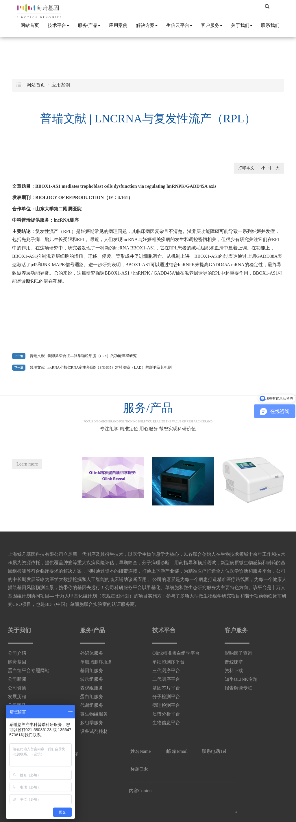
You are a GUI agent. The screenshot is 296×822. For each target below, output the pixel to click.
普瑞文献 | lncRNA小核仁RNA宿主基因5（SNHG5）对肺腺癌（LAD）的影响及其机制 (101, 367)
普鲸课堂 (234, 661)
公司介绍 (17, 653)
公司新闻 (17, 679)
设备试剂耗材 (94, 731)
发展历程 (17, 696)
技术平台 (58, 25)
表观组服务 (91, 687)
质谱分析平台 (166, 713)
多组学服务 (91, 722)
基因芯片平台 (166, 687)
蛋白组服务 (91, 696)
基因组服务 (91, 670)
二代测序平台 (166, 679)
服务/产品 (89, 25)
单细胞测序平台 (168, 661)
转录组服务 (91, 679)
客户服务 (211, 25)
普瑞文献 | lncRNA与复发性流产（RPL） (148, 118)
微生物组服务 (94, 713)
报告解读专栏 (238, 687)
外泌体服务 (91, 653)
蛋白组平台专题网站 (28, 670)
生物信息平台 (166, 722)
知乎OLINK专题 (241, 679)
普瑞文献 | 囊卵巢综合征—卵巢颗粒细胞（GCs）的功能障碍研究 (83, 356)
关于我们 (241, 25)
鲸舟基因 (17, 661)
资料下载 (234, 670)
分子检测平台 (166, 696)
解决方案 (147, 25)
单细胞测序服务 (96, 661)
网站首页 (30, 25)
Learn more (27, 463)
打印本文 (246, 168)
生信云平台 (179, 25)
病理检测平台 (166, 705)
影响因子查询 (238, 653)
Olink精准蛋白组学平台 (176, 653)
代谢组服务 (91, 705)
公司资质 (17, 687)
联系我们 (270, 25)
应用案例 (118, 25)
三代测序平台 (166, 670)
